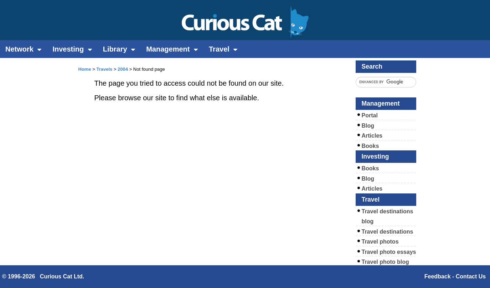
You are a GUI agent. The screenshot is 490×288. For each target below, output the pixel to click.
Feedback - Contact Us (455, 276)
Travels (104, 69)
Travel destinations (387, 232)
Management (172, 49)
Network (23, 49)
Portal (370, 115)
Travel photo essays (389, 252)
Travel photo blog (385, 262)
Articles (372, 136)
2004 (123, 69)
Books (370, 146)
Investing (72, 49)
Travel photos (380, 242)
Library (119, 49)
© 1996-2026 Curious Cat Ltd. (43, 276)
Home (84, 69)
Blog (368, 126)
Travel (223, 49)
